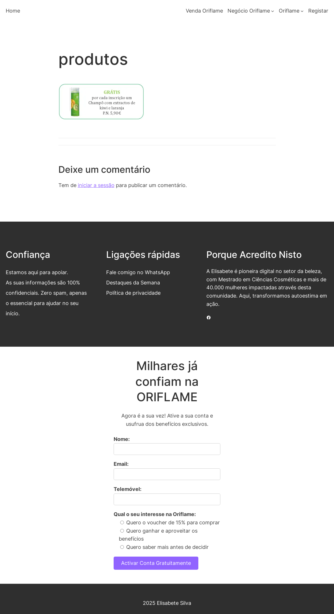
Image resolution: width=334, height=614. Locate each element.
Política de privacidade (133, 293)
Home (13, 11)
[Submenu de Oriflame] (302, 11)
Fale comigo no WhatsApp (138, 272)
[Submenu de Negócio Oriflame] (272, 11)
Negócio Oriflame (249, 11)
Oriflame (289, 11)
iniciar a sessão (96, 185)
